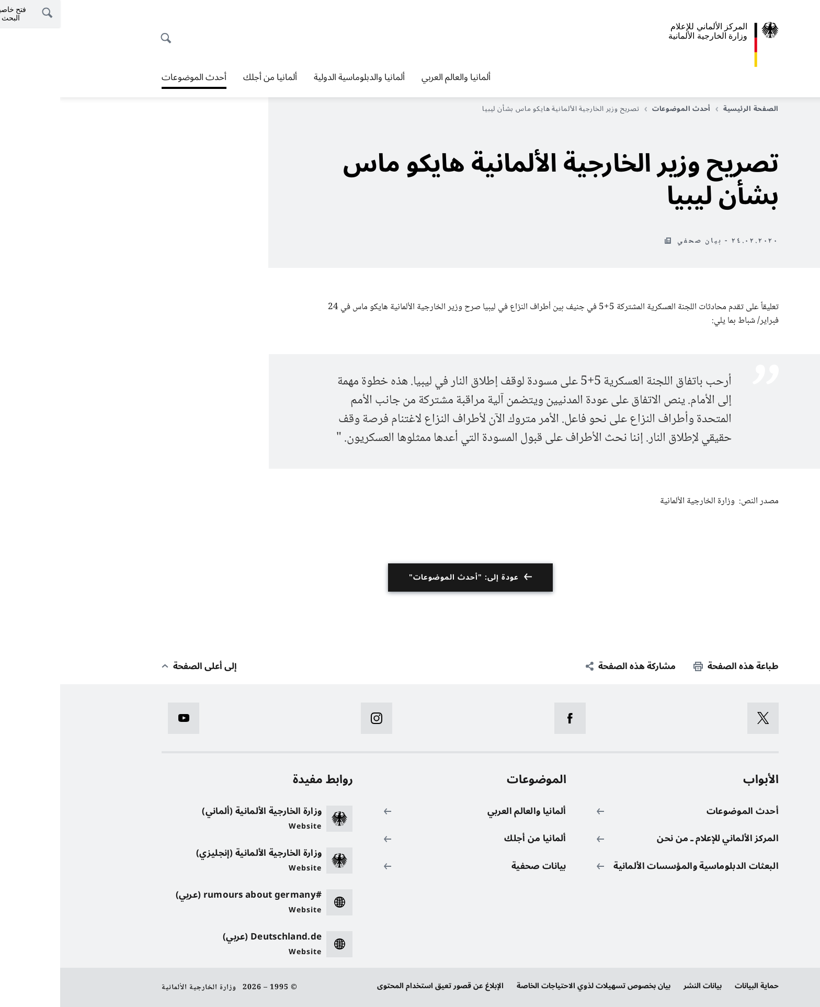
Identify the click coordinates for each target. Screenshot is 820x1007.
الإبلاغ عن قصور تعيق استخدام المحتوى (380, 985)
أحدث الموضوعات (133, 77)
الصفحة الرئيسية (687, 109)
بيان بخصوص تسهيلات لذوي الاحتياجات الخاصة (533, 985)
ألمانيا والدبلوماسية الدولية (299, 77)
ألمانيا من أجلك (210, 77)
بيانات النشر (642, 985)
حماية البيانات (697, 985)
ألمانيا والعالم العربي (395, 77)
